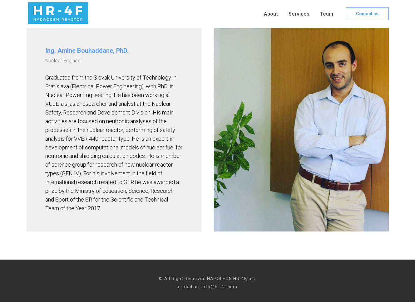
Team (326, 14)
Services (299, 14)
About (271, 14)
